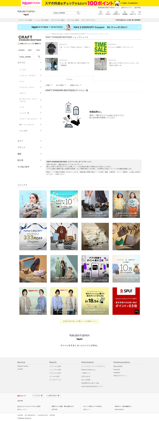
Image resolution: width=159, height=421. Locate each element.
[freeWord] (29, 56)
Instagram (116, 372)
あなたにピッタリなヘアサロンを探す (29, 406)
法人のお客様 (85, 380)
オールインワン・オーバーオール (30, 100)
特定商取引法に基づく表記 (90, 383)
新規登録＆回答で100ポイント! (108, 7)
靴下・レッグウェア (30, 124)
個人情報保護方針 (30, 415)
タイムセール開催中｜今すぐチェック (120, 47)
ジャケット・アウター (30, 75)
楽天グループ (125, 7)
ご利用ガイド (85, 373)
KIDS (38, 50)
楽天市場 (137, 7)
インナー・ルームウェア (30, 119)
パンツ (30, 81)
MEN (30, 50)
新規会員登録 (117, 366)
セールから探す (54, 376)
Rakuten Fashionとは (88, 370)
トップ (47, 34)
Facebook (116, 369)
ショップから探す (55, 370)
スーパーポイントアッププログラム (93, 366)
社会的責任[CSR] (43, 415)
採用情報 (52, 415)
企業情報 (20, 415)
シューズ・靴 (30, 113)
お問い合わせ (85, 376)
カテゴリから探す (55, 373)
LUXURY (20, 369)
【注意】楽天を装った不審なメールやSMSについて (79, 321)
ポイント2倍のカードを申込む (92, 406)
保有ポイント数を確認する (123, 406)
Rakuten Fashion (57, 34)
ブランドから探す (55, 366)
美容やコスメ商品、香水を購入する (63, 406)
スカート (30, 93)
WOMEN (22, 50)
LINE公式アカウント (120, 376)
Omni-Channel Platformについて (92, 386)
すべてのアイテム (55, 380)
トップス (30, 70)
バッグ (30, 107)
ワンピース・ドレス (30, 87)
